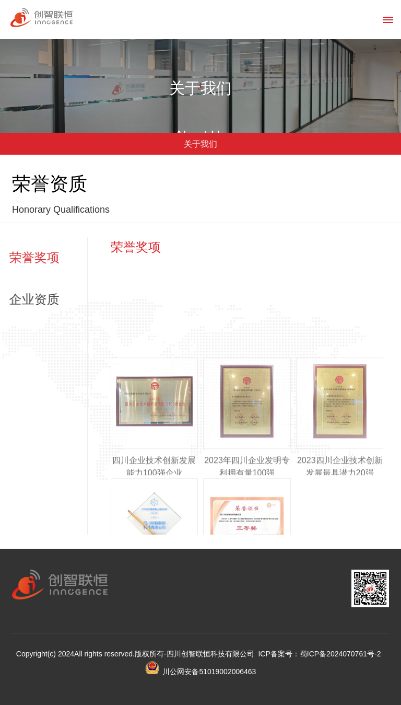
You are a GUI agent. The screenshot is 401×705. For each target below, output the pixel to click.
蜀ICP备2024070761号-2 (340, 654)
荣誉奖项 (29, 257)
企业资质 (29, 299)
